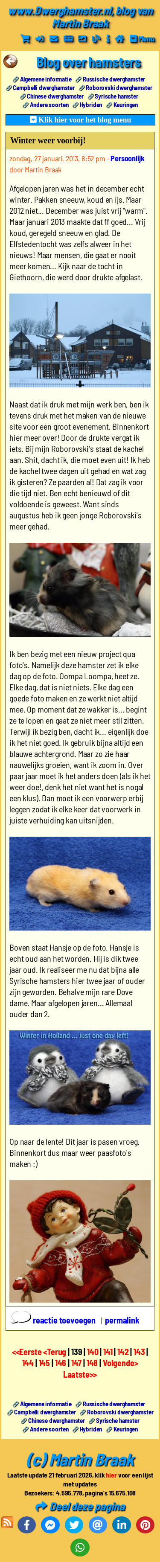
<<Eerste (28, 1352)
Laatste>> (80, 1374)
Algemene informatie (46, 79)
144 (28, 1363)
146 (61, 1363)
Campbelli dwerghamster (43, 87)
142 (123, 1352)
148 (92, 1363)
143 (139, 1352)
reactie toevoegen (53, 1320)
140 (93, 1352)
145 (44, 1363)
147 (76, 1363)
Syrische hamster (116, 96)
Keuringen (125, 104)
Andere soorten (49, 104)
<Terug (55, 1352)
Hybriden (91, 104)
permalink (122, 1320)
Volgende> (120, 1363)
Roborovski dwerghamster (119, 87)
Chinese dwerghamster (55, 96)
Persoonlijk (127, 158)
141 (108, 1352)
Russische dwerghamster (114, 79)
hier (111, 1475)
